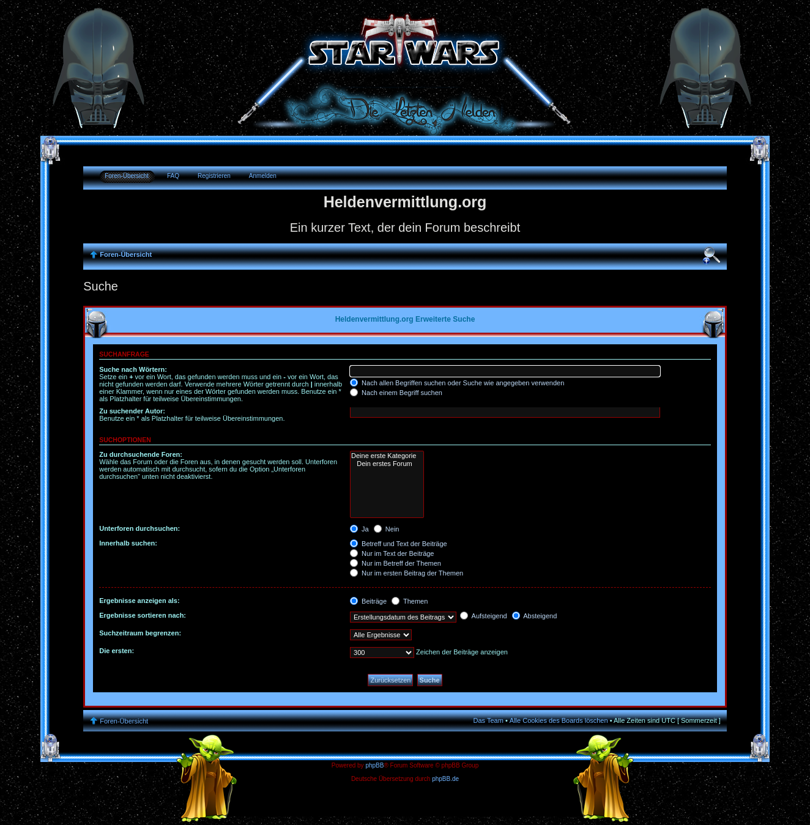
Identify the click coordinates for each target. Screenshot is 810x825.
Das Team (488, 720)
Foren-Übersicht (127, 175)
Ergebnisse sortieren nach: (142, 615)
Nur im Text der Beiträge (392, 553)
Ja (359, 529)
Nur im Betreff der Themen (395, 563)
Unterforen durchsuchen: (139, 528)
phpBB (374, 765)
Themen (410, 601)
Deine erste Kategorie (387, 456)
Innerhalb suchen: (128, 543)
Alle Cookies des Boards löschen (559, 720)
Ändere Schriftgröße (711, 255)
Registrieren (214, 175)
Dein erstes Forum (387, 464)
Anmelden (263, 175)
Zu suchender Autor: (132, 411)
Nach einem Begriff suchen (396, 392)
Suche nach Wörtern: (133, 369)
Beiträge (368, 601)
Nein (386, 529)
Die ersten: (116, 650)
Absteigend (534, 616)
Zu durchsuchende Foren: (140, 454)
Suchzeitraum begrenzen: (140, 633)
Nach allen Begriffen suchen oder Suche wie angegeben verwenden (457, 383)
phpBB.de (445, 778)
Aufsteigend (483, 616)
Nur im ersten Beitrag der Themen (406, 573)
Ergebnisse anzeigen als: (139, 600)
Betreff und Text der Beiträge (398, 543)
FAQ (173, 175)
